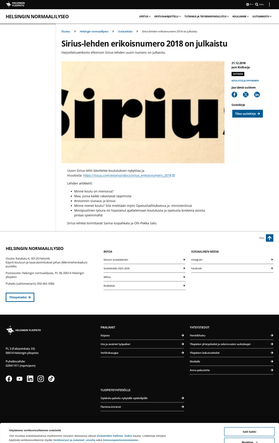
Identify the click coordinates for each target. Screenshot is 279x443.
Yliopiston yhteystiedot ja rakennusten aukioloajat (231, 343)
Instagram (232, 259)
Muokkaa (249, 423)
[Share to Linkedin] (257, 94)
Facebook (232, 268)
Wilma (145, 276)
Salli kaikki (249, 413)
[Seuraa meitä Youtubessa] (19, 378)
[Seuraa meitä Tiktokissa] (51, 378)
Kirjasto (142, 335)
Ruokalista (145, 285)
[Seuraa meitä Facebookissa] (9, 378)
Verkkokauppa (142, 352)
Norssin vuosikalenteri (145, 259)
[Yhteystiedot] (20, 297)
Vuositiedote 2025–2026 (145, 268)
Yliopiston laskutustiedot (231, 352)
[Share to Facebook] (234, 94)
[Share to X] (246, 94)
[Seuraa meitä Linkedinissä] (30, 378)
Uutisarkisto (125, 31)
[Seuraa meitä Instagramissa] (41, 378)
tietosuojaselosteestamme (120, 421)
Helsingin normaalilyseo (37, 16)
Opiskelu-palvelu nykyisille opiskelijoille (142, 397)
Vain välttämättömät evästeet (249, 434)
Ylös (261, 238)
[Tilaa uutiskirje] (247, 113)
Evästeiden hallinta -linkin (114, 417)
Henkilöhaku (231, 335)
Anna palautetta (231, 369)
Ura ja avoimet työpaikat (142, 343)
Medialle (231, 361)
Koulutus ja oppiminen (245, 80)
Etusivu (65, 31)
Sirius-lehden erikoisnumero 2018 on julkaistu (169, 31)
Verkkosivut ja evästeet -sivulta (74, 421)
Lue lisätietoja (18, 431)
